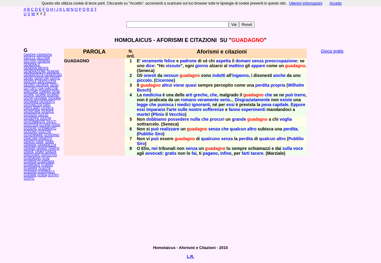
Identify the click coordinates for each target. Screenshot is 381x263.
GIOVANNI (31, 101)
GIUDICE (47, 111)
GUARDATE (32, 165)
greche (200, 94)
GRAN (49, 142)
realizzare (169, 128)
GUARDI (47, 165)
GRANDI (29, 148)
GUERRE (30, 175)
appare (258, 65)
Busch (143, 90)
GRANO (42, 148)
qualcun (238, 128)
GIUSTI (51, 121)
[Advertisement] (332, 149)
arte (173, 109)
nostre (195, 109)
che (213, 94)
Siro (159, 133)
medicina (152, 94)
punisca (165, 104)
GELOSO (30, 61)
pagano (210, 153)
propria (278, 85)
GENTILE (30, 81)
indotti (218, 75)
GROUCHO (49, 155)
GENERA (43, 61)
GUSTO (29, 178)
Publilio (146, 133)
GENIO (28, 78)
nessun (171, 75)
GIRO (47, 105)
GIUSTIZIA (31, 125)
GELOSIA (42, 58)
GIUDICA (47, 108)
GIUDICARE (32, 111)
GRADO (29, 142)
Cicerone (164, 80)
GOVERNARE (33, 135)
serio (225, 99)
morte (143, 114)
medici (183, 104)
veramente (152, 60)
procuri (217, 119)
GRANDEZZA (47, 145)
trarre (299, 94)
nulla (195, 119)
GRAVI (39, 152)
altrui (167, 85)
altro (251, 128)
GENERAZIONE (35, 71)
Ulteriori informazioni (305, 3)
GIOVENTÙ (47, 101)
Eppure (298, 104)
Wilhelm (296, 85)
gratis (171, 153)
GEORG (29, 85)
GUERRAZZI (46, 172)
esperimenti (253, 109)
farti (245, 153)
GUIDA (42, 175)
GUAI (45, 158)
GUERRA (30, 172)
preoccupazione (281, 60)
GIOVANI (54, 98)
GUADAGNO (32, 158)
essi (230, 104)
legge (142, 104)
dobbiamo (156, 119)
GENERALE (32, 65)
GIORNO (53, 95)
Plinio (158, 114)
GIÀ (40, 88)
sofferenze (213, 109)
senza (258, 60)
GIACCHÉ (51, 88)
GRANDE (30, 145)
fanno (234, 109)
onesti (150, 75)
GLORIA (44, 125)
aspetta (223, 60)
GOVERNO (51, 135)
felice (169, 60)
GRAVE (29, 152)
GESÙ (54, 85)
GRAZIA (50, 152)
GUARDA (30, 162)
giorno (201, 65)
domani (243, 60)
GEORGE (42, 85)
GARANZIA (44, 55)
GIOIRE (29, 95)
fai (194, 153)
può (289, 94)
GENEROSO (53, 75)
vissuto (173, 65)
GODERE (30, 128)
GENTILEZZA (47, 81)
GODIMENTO (47, 128)
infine (225, 153)
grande (239, 119)
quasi (191, 85)
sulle (182, 109)
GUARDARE (46, 162)
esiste (286, 99)
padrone (188, 60)
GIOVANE (40, 98)
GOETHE (44, 131)
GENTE (55, 78)
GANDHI (29, 55)
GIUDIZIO (30, 115)
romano (188, 99)
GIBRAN (45, 91)
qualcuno (210, 138)
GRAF (39, 142)
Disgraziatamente (252, 99)
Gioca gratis (332, 51)
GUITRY (53, 175)
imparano (155, 109)
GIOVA (28, 98)
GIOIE (56, 91)
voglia (286, 119)
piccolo (144, 80)
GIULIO (43, 115)
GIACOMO (31, 91)
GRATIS (53, 148)
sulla (287, 148)
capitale (280, 104)
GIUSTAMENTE (34, 121)
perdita (262, 85)
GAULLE (29, 58)
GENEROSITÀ (34, 75)
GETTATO (31, 88)
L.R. (190, 256)
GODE (55, 125)
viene (179, 85)
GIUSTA (45, 118)
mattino (236, 65)
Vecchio (177, 114)
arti (189, 94)
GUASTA (44, 168)
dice (150, 65)
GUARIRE (31, 168)
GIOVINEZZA (33, 105)
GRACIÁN (31, 138)
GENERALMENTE (36, 68)
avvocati (153, 153)
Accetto (335, 3)
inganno (240, 75)
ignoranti (201, 104)
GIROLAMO (32, 108)
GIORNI (40, 95)
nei (154, 148)
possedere (178, 119)
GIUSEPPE (31, 118)
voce (298, 148)
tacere (257, 153)
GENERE (53, 71)
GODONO (31, 131)
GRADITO (45, 138)
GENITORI (41, 78)
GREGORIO (32, 155)
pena (266, 104)
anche (279, 75)
